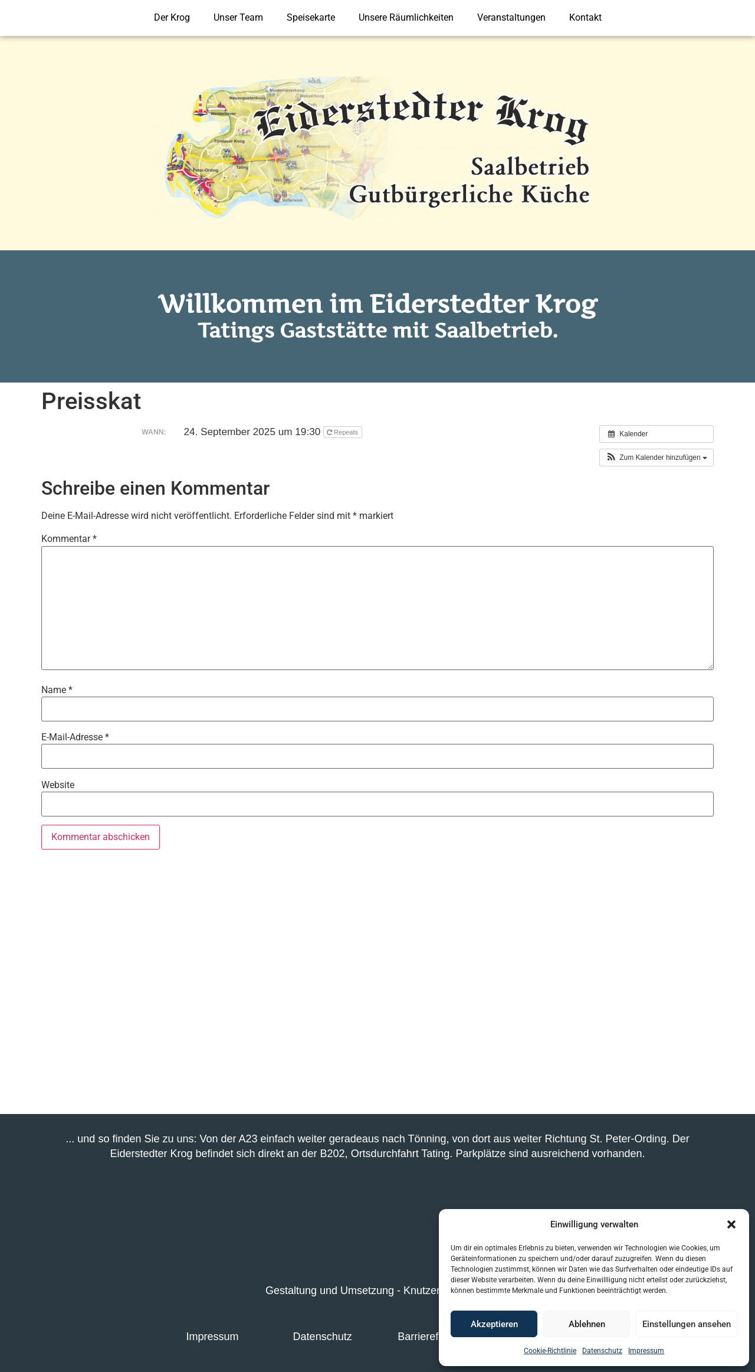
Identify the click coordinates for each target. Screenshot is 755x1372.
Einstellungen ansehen (686, 1324)
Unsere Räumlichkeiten (406, 17)
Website (57, 785)
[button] (731, 1224)
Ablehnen (587, 1324)
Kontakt (585, 17)
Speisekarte (311, 17)
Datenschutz (602, 1351)
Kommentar (69, 539)
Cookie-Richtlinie (550, 1351)
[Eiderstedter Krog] (377, 986)
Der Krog (172, 17)
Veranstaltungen (511, 17)
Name (57, 690)
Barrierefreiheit (432, 1336)
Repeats (343, 432)
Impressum (646, 1351)
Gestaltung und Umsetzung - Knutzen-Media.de (377, 1290)
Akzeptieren (494, 1324)
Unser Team (238, 17)
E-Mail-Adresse (75, 737)
